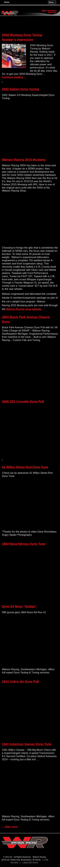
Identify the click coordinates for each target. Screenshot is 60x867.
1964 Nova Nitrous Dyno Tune (23, 544)
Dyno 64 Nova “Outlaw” (19, 606)
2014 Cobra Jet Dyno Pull (20, 681)
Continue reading (14, 77)
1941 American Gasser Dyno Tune (27, 744)
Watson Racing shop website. (24, 309)
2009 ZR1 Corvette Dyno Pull (23, 401)
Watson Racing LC (17, 7)
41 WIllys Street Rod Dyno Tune (25, 467)
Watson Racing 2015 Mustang (23, 159)
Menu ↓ (52, 2)
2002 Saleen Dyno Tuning (20, 89)
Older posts (10, 826)
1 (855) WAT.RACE (30, 863)
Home (6, 2)
